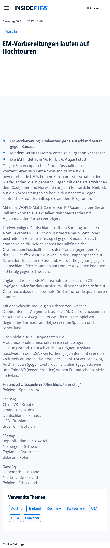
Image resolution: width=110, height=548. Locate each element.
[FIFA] (31, 8)
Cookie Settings (13, 544)
